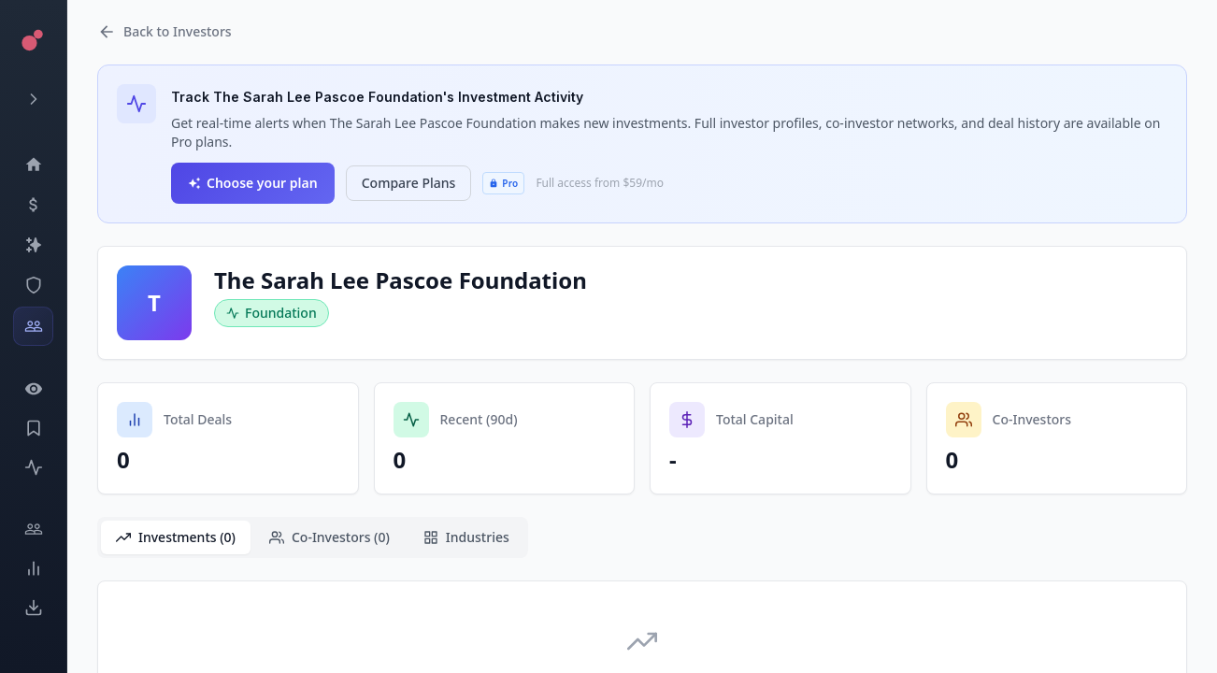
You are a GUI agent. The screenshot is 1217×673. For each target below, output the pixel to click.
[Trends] (33, 568)
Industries (466, 537)
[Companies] (33, 245)
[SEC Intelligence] (33, 285)
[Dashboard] (33, 164)
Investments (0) (176, 537)
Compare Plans (409, 183)
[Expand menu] (33, 99)
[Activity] (33, 467)
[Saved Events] (33, 428)
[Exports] (33, 607)
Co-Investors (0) (329, 537)
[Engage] (33, 529)
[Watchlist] (33, 389)
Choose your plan (253, 183)
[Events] (33, 204)
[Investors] (33, 326)
